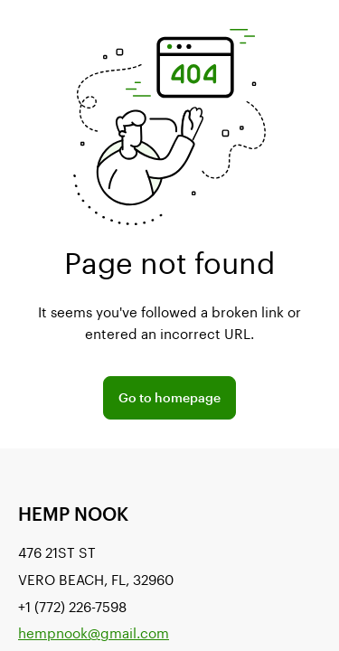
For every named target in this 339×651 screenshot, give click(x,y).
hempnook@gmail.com (93, 633)
